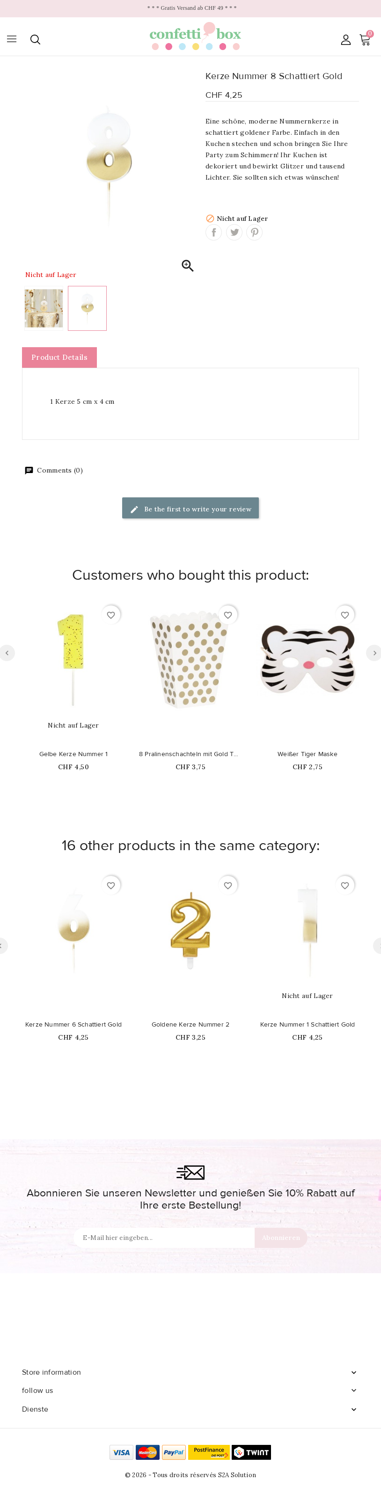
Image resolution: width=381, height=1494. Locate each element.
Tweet (234, 232)
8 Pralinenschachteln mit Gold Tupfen (190, 754)
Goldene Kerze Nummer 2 (190, 1024)
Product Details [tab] (59, 357)
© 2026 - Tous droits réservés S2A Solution (190, 1475)
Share (213, 232)
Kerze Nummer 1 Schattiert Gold (307, 1024)
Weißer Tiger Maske (307, 754)
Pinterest (254, 232)
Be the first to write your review (191, 510)
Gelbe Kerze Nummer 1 (73, 754)
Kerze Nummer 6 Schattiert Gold (73, 1024)
